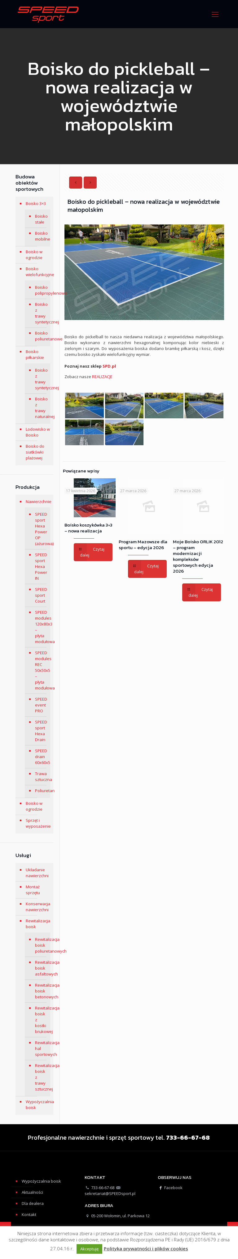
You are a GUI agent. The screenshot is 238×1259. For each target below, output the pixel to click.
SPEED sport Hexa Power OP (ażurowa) (41, 528)
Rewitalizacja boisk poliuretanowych (41, 945)
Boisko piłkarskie (35, 354)
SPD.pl (109, 366)
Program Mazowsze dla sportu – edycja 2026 (143, 544)
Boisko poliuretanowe (41, 336)
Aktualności (32, 1192)
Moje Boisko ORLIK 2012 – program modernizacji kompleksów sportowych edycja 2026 (198, 556)
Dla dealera (33, 1203)
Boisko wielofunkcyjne (38, 271)
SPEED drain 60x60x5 (41, 756)
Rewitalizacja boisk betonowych (41, 991)
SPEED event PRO (41, 705)
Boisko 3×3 (36, 203)
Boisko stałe (41, 219)
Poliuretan (41, 790)
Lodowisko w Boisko (38, 432)
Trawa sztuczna (41, 776)
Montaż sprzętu (33, 889)
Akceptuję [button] (89, 1249)
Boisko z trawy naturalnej (41, 407)
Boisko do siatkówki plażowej (35, 452)
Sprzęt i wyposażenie (38, 823)
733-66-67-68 (102, 1187)
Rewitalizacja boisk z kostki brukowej (41, 1019)
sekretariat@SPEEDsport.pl (110, 1193)
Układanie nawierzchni (37, 872)
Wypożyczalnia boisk (38, 1104)
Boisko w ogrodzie (34, 254)
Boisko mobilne (41, 236)
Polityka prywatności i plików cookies (146, 1249)
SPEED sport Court (41, 595)
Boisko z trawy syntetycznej (41, 313)
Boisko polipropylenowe (41, 290)
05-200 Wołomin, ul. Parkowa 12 (120, 1215)
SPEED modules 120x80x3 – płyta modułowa (41, 626)
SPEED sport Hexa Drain (41, 730)
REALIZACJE (102, 376)
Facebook (170, 1187)
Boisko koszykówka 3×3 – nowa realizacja (88, 527)
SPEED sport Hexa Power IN (41, 566)
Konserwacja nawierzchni (38, 906)
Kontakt (29, 1214)
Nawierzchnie (38, 501)
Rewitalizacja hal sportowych (41, 1048)
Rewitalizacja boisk (38, 923)
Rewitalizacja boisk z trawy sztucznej (41, 1077)
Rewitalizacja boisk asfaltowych (41, 968)
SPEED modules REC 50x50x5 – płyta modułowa (41, 670)
